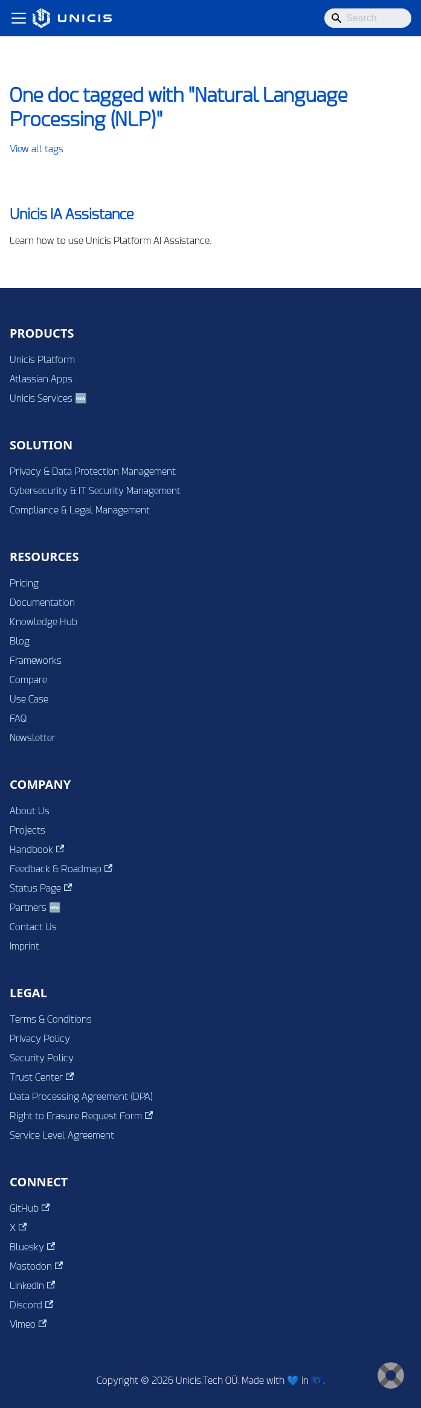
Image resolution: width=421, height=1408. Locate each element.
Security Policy (42, 1058)
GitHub (30, 1208)
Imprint (24, 946)
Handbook (37, 849)
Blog (20, 641)
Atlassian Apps (41, 379)
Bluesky (32, 1247)
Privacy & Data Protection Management (93, 471)
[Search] (367, 18)
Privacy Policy (40, 1038)
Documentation (42, 602)
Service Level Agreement (62, 1135)
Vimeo (28, 1324)
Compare (28, 680)
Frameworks (36, 660)
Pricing (24, 583)
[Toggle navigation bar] (19, 18)
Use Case (29, 699)
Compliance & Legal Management (80, 510)
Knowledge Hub (43, 622)
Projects (27, 830)
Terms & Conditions (51, 1019)
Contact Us (33, 927)
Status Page (41, 888)
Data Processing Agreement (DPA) (81, 1096)
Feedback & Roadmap (61, 869)
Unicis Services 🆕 (48, 398)
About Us (30, 811)
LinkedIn (32, 1285)
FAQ (18, 718)
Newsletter (33, 738)
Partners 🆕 (35, 907)
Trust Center (42, 1077)
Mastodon (36, 1266)
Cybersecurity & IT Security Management (95, 491)
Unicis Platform (42, 359)
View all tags (36, 149)
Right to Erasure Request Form (81, 1116)
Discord (31, 1305)
